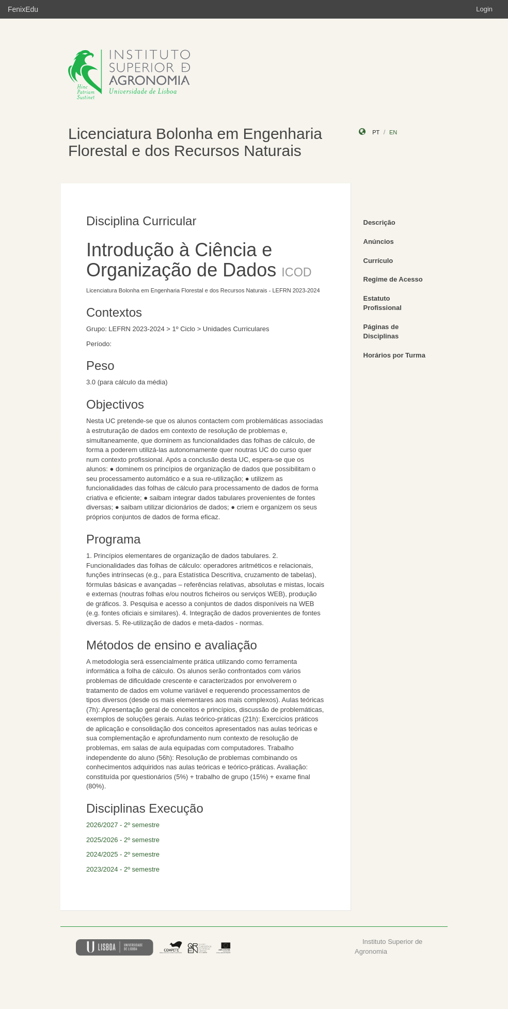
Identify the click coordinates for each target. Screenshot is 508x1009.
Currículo (378, 261)
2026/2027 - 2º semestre (123, 825)
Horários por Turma (394, 355)
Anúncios (378, 241)
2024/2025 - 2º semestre (123, 854)
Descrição (379, 222)
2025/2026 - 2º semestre (123, 840)
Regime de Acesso (393, 279)
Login (484, 9)
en (393, 132)
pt (375, 132)
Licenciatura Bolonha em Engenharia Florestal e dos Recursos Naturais (195, 142)
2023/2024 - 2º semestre (123, 869)
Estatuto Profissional (382, 303)
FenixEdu (23, 9)
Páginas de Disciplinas (381, 331)
